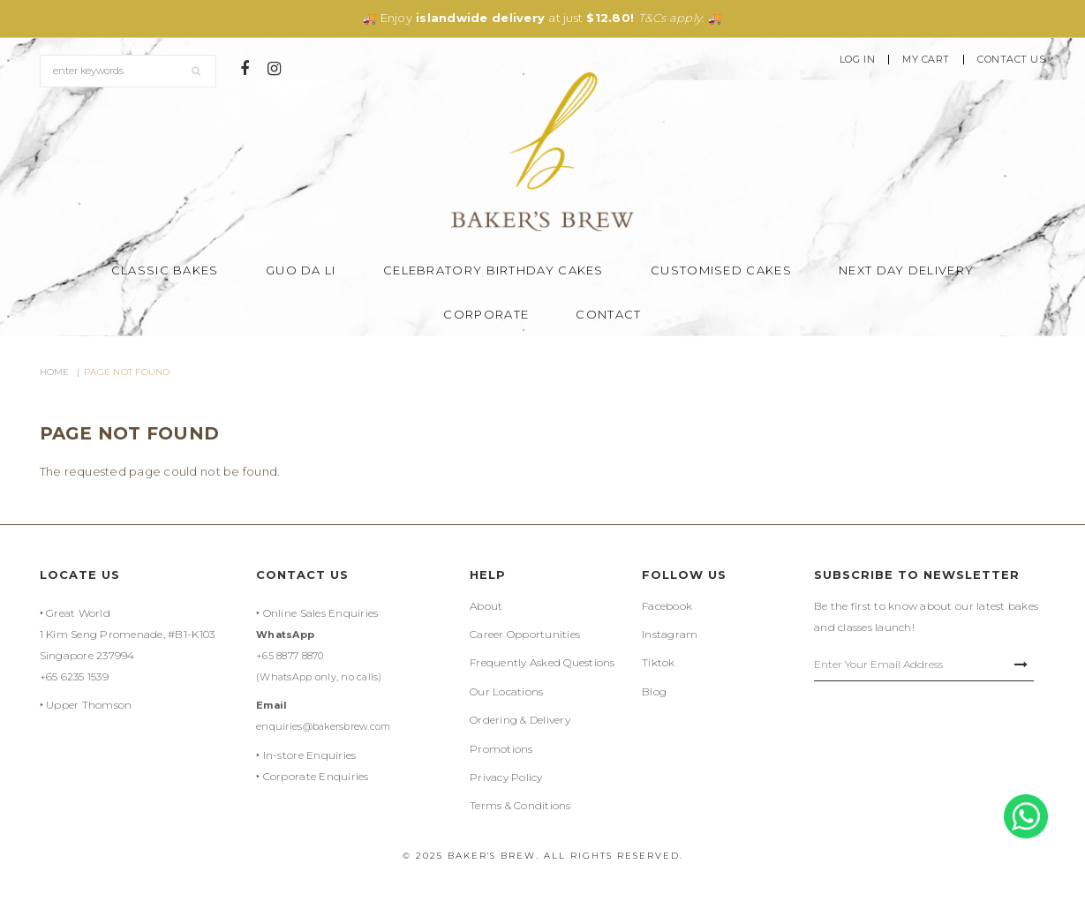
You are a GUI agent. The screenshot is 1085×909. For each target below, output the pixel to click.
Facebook (667, 605)
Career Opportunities (525, 634)
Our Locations (506, 691)
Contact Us (1011, 59)
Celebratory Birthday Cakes (493, 270)
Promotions (501, 748)
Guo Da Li (301, 270)
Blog (654, 691)
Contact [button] (608, 314)
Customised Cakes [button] (721, 270)
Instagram (669, 634)
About (486, 605)
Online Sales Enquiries (321, 613)
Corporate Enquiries (316, 776)
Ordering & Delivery (520, 719)
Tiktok (658, 662)
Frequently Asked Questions (542, 662)
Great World (78, 613)
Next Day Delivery (906, 270)
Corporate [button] (486, 314)
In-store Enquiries (310, 755)
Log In (857, 59)
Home (55, 372)
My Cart (926, 59)
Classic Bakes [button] (165, 270)
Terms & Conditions (520, 805)
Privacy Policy (506, 777)
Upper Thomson (89, 704)
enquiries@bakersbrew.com (323, 726)
